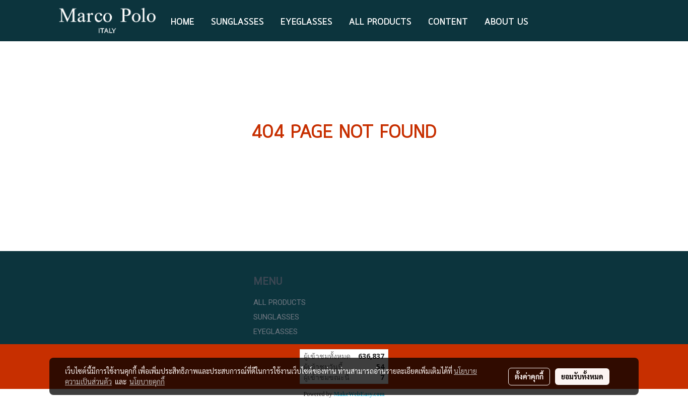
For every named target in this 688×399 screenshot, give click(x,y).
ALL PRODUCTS (380, 22)
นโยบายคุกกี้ (147, 381)
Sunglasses (237, 22)
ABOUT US (506, 22)
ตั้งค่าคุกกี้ (529, 376)
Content (448, 22)
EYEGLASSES (306, 22)
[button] (545, 21)
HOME (182, 22)
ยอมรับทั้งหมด (582, 376)
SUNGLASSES (276, 317)
